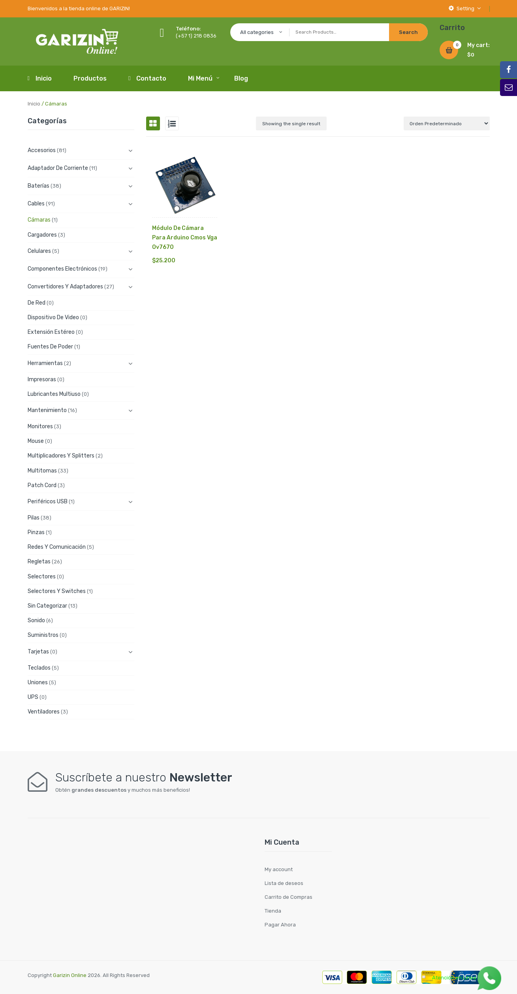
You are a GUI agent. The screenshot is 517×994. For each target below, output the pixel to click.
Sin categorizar (47, 605)
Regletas (39, 561)
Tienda (273, 911)
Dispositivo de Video (53, 317)
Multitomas (42, 470)
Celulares (39, 251)
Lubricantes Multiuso (54, 394)
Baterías (38, 186)
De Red (36, 302)
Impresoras (42, 379)
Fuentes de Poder (50, 346)
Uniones (38, 682)
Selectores (42, 576)
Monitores (40, 426)
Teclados (39, 668)
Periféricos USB (48, 501)
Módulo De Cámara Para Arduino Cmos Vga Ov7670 (184, 237)
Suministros (43, 635)
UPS (33, 697)
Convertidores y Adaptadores (65, 286)
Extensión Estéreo (51, 332)
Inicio (34, 104)
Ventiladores (44, 711)
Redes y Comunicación (57, 547)
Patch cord (42, 485)
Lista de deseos (284, 883)
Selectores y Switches (57, 591)
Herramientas (45, 363)
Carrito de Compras (288, 897)
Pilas (33, 517)
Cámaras (39, 219)
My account (279, 869)
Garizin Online (69, 975)
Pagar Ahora (280, 925)
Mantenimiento (47, 410)
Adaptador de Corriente (58, 168)
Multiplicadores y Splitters (61, 455)
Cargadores (42, 235)
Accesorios (42, 150)
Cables (36, 203)
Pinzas (36, 532)
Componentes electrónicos (62, 268)
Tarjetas (38, 651)
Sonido (36, 620)
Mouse (36, 441)
